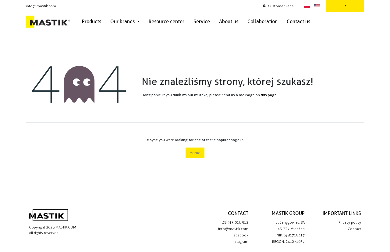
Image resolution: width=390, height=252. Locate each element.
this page (269, 95)
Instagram (240, 241)
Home (195, 152)
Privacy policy (350, 222)
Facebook (240, 235)
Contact (354, 229)
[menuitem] (91, 21)
